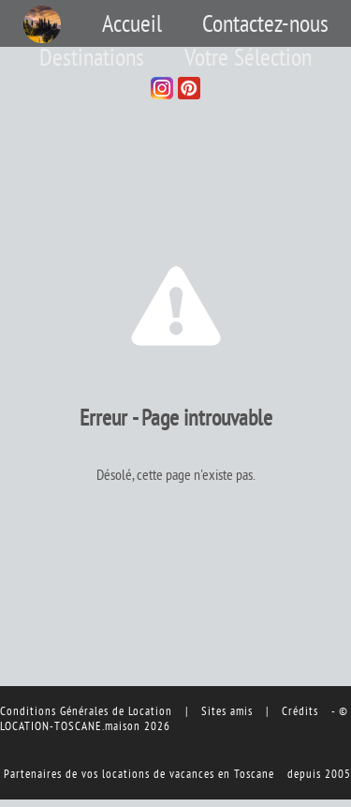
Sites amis (227, 710)
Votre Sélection (248, 57)
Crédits (300, 710)
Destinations (91, 57)
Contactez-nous (265, 23)
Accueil (132, 23)
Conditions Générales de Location (86, 710)
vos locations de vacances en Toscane (177, 773)
